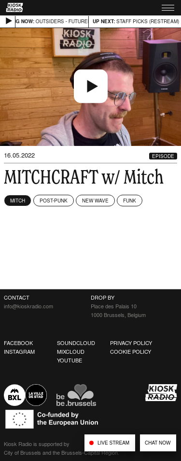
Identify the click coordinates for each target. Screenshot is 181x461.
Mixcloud (70, 352)
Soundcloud (76, 343)
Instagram (19, 352)
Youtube (69, 360)
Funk (129, 200)
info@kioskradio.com (28, 306)
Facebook (18, 343)
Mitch (17, 200)
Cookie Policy (130, 352)
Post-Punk (54, 200)
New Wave (95, 200)
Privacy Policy (131, 343)
